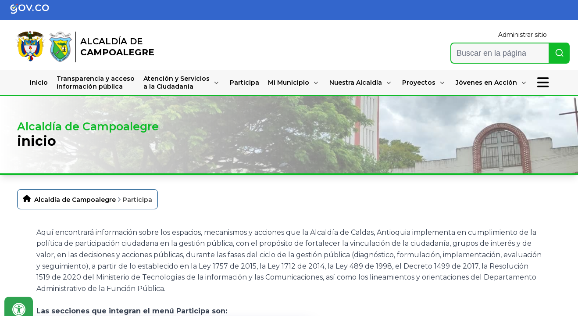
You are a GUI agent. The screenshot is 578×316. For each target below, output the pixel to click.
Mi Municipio (288, 82)
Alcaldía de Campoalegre (75, 200)
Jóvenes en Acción (486, 82)
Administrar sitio (522, 35)
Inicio (39, 82)
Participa (244, 82)
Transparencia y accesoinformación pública (96, 82)
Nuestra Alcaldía (355, 82)
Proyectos (418, 82)
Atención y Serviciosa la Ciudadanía (176, 82)
